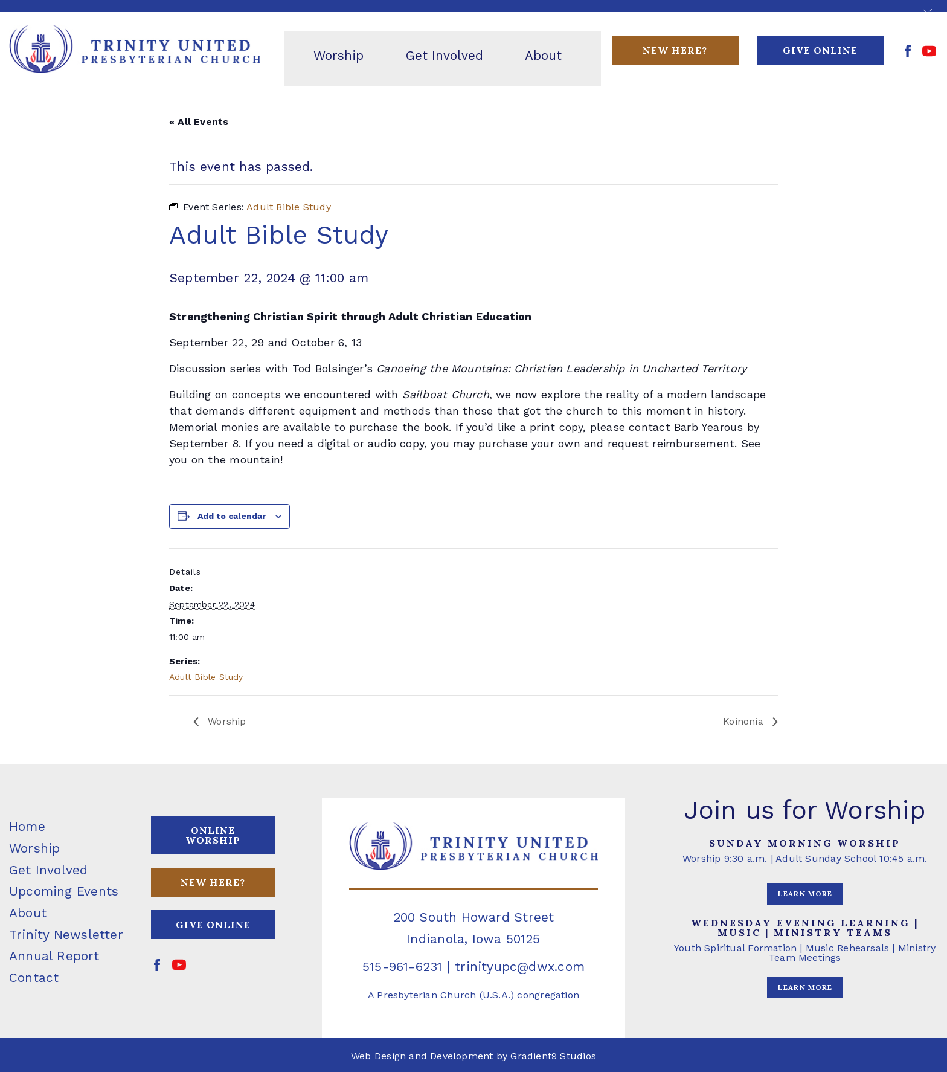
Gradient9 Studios (553, 1056)
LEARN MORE (805, 893)
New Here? (675, 50)
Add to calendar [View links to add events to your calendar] (231, 516)
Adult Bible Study (206, 677)
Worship (225, 721)
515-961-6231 (402, 966)
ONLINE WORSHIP (212, 835)
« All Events (199, 122)
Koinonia (744, 721)
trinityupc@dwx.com (520, 966)
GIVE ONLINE (820, 50)
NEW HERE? (213, 882)
